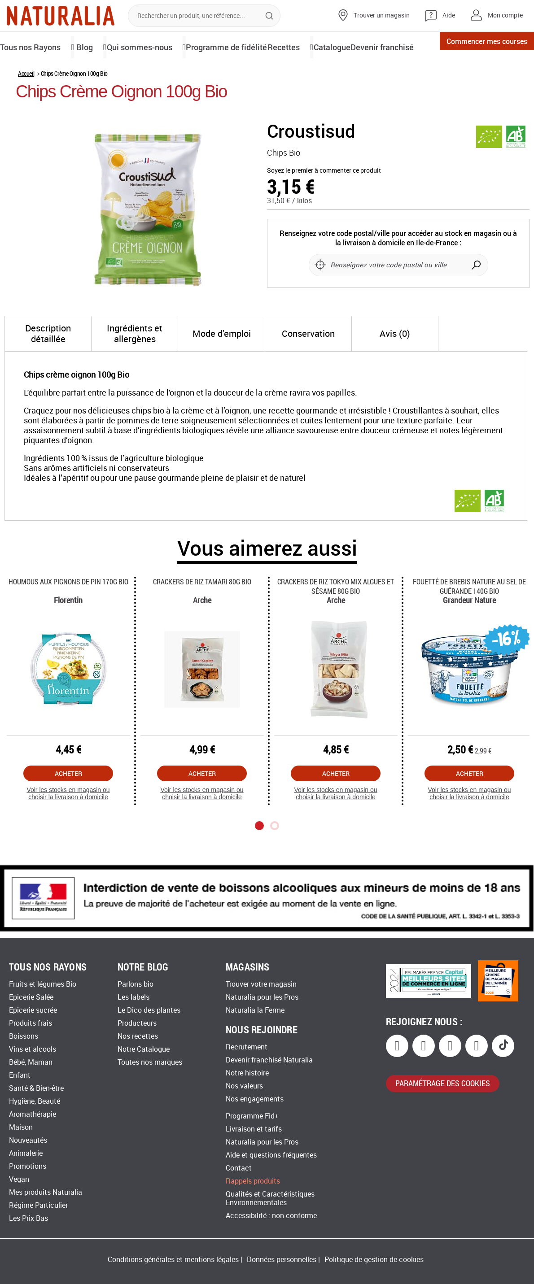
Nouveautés (28, 1140)
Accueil (26, 104)
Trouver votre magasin (261, 984)
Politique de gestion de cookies (374, 1259)
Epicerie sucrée (33, 1010)
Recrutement (246, 1047)
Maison (21, 1127)
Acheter (68, 804)
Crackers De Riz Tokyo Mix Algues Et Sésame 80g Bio (335, 616)
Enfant (20, 1075)
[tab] (48, 364)
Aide (448, 15)
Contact (239, 1168)
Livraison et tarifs (254, 1129)
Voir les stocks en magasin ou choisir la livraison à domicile (67, 824)
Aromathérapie (32, 1114)
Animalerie (26, 1153)
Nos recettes (138, 1036)
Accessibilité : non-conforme (271, 1215)
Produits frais (30, 1023)
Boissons (23, 1036)
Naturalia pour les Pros (262, 997)
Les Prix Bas (28, 1218)
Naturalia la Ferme (255, 1010)
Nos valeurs (244, 1086)
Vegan (19, 1179)
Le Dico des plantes (149, 1010)
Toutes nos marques (150, 1062)
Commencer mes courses (473, 47)
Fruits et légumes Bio (42, 984)
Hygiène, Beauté (34, 1101)
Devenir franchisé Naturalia (269, 1060)
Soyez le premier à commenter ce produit (324, 201)
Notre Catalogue (144, 1049)
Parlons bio (135, 984)
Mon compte (505, 15)
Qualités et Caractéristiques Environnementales (270, 1198)
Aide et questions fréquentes (271, 1155)
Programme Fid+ (252, 1116)
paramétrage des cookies (442, 1083)
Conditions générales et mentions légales (173, 1259)
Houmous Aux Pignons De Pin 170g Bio (68, 612)
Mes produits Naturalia (45, 1192)
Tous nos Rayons (34, 46)
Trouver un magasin (382, 15)
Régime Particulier (38, 1205)
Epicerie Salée (31, 997)
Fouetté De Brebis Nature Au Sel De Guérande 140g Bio (469, 616)
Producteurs (137, 1023)
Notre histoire (247, 1073)
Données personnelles (281, 1259)
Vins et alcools (32, 1049)
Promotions (27, 1166)
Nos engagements (255, 1099)
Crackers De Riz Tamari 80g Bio (202, 612)
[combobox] (204, 15)
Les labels (133, 997)
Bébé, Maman (31, 1062)
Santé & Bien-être (36, 1088)
